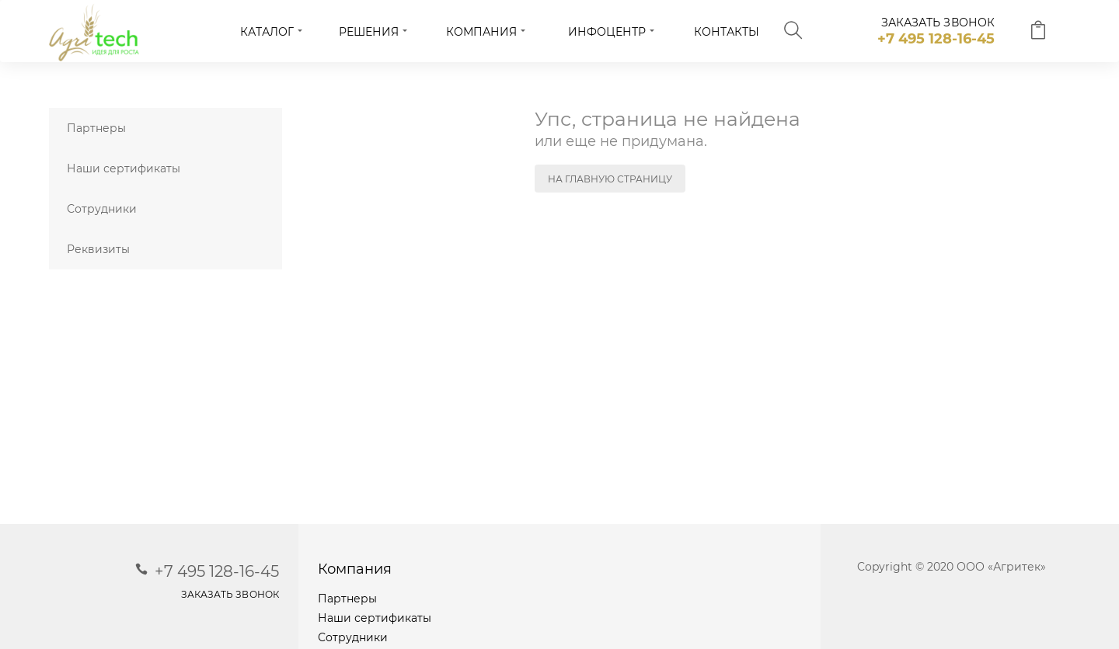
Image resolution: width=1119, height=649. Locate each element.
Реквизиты (98, 249)
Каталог (267, 32)
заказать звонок (938, 23)
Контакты (726, 32)
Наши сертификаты (123, 168)
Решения (369, 32)
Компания (481, 32)
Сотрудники (102, 209)
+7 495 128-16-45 (936, 38)
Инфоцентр (607, 32)
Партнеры (96, 128)
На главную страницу (610, 179)
